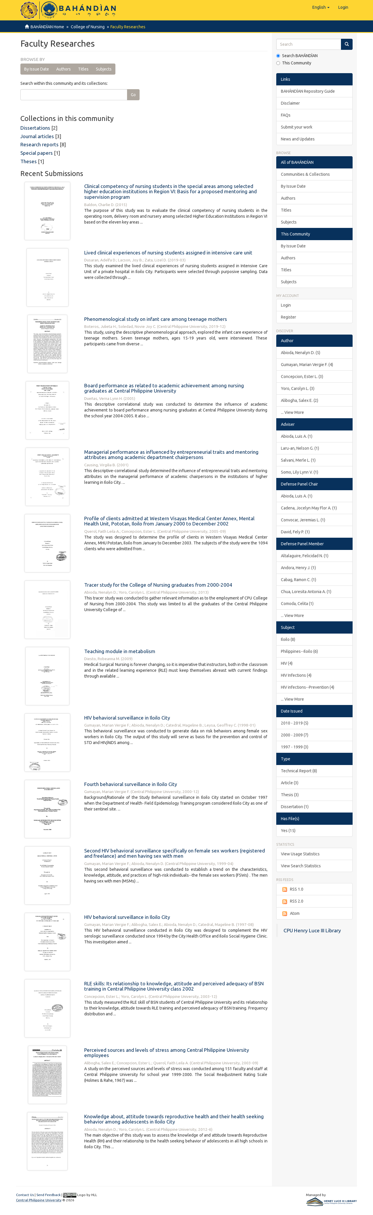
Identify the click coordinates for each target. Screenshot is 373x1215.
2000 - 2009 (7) (294, 735)
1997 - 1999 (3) (294, 747)
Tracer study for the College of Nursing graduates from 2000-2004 (158, 585)
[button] (321, 7)
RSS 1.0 (292, 889)
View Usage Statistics (300, 854)
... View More (292, 412)
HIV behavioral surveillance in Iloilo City (127, 717)
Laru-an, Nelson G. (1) (300, 448)
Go (133, 94)
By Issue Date (36, 69)
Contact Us (25, 1195)
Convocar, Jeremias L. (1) (303, 520)
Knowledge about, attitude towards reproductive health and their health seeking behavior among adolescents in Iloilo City (174, 1119)
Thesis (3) (290, 794)
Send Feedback (48, 1195)
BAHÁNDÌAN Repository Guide (308, 91)
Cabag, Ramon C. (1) (298, 579)
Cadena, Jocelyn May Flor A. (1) (309, 508)
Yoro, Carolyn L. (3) (297, 388)
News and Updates (298, 139)
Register (288, 317)
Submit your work (296, 127)
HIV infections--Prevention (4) (307, 687)
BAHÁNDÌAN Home (47, 26)
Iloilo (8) (288, 639)
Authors (63, 69)
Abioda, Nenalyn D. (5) (300, 352)
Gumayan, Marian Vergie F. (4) (307, 364)
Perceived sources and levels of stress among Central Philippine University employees (166, 1052)
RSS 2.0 (292, 901)
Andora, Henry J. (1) (298, 567)
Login (286, 305)
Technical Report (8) (299, 771)
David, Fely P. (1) (295, 532)
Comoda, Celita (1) (297, 603)
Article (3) (289, 782)
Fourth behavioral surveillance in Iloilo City (130, 784)
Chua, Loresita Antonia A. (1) (306, 591)
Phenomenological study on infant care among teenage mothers (155, 319)
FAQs (286, 115)
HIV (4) (287, 663)
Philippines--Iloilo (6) (299, 651)
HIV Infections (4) (296, 675)
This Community (293, 63)
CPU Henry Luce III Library (312, 930)
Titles (83, 69)
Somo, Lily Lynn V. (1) (299, 472)
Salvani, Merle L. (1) (298, 460)
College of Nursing (87, 26)
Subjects (104, 69)
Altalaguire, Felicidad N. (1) (304, 555)
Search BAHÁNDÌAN (297, 55)
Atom (290, 913)
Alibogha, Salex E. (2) (299, 400)
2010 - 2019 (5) (294, 723)
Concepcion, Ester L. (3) (302, 376)
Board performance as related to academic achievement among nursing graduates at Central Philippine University (164, 388)
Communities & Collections (305, 174)
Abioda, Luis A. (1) (296, 436)
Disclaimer (290, 103)
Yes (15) (288, 830)
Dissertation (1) (295, 806)
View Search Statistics (301, 866)
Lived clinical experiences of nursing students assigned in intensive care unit (168, 252)
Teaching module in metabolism (119, 651)
